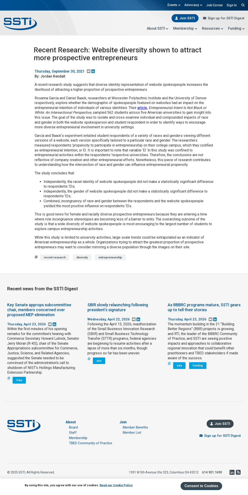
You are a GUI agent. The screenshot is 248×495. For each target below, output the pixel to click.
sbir (99, 360)
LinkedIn (232, 472)
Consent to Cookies (201, 486)
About (71, 422)
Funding (236, 28)
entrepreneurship (110, 257)
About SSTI (158, 28)
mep (19, 380)
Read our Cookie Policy (116, 485)
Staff (73, 433)
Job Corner (214, 5)
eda (179, 365)
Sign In (232, 5)
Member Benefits (135, 427)
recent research (55, 257)
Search (242, 5)
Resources (212, 28)
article (142, 108)
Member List (132, 433)
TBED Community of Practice (90, 443)
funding (198, 365)
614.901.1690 (212, 472)
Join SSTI (187, 18)
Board (73, 427)
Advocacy (193, 5)
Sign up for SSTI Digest (226, 18)
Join (123, 422)
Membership (185, 28)
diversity (82, 257)
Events (174, 5)
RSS (238, 472)
